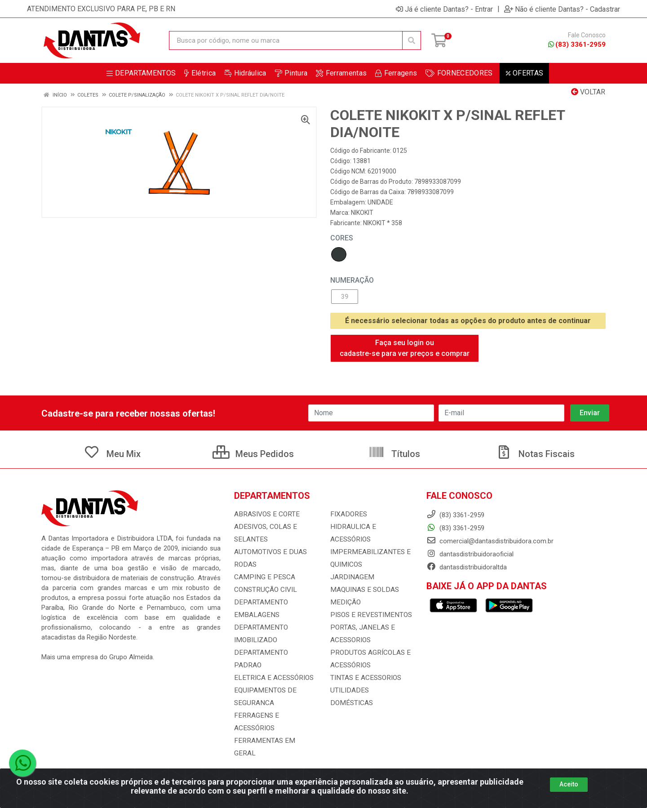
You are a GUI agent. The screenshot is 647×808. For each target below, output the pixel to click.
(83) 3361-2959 (577, 44)
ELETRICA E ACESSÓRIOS (272, 665)
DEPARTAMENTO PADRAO (272, 652)
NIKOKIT (362, 212)
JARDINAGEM (350, 577)
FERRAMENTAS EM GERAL (273, 728)
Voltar (588, 92)
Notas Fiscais (535, 453)
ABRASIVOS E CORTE (265, 514)
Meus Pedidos (253, 453)
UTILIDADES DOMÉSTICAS (369, 690)
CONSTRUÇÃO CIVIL (264, 590)
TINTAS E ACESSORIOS (364, 678)
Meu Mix (112, 453)
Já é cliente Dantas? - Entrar (444, 9)
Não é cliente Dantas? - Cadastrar (562, 9)
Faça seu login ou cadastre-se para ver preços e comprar (405, 348)
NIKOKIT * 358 (382, 222)
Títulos (394, 453)
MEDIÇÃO (344, 602)
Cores (341, 238)
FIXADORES (347, 514)
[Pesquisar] (411, 40)
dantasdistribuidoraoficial (470, 554)
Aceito (568, 784)
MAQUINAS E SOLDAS (362, 590)
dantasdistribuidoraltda (466, 567)
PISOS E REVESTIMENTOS (369, 615)
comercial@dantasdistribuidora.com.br (490, 541)
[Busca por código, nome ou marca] (286, 40)
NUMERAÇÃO (352, 280)
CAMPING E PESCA (262, 577)
